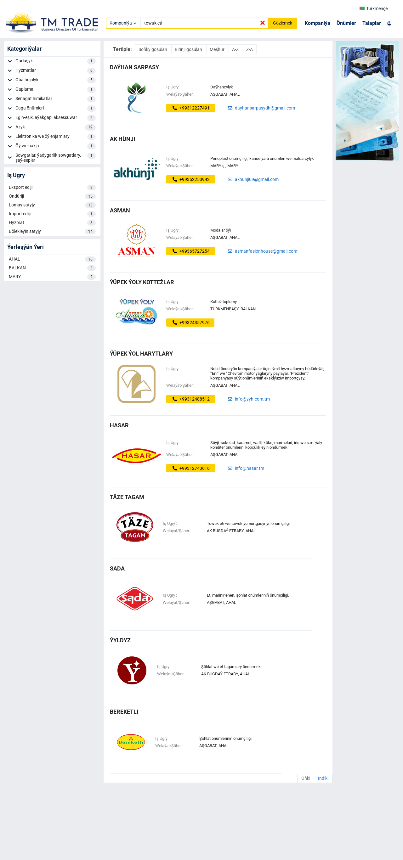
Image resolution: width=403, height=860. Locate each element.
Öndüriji (52, 196)
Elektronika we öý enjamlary (55, 137)
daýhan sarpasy (134, 67)
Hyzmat (52, 223)
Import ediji (52, 214)
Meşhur (217, 49)
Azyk (55, 127)
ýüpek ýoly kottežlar (142, 282)
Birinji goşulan (189, 49)
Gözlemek (282, 22)
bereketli (124, 711)
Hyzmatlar (55, 71)
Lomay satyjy (52, 205)
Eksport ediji (52, 187)
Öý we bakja (55, 146)
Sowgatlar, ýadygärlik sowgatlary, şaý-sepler (55, 158)
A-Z (236, 49)
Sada (117, 568)
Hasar (119, 425)
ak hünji (122, 139)
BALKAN (52, 268)
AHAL (52, 259)
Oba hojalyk (55, 80)
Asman (120, 210)
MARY (52, 277)
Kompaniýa (317, 23)
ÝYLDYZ (120, 640)
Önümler (346, 23)
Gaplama (55, 90)
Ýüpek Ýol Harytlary (141, 353)
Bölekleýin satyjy (52, 231)
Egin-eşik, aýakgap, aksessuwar (55, 118)
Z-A (249, 49)
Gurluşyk (55, 61)
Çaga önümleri (55, 108)
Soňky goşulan (153, 49)
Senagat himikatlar (55, 99)
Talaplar (371, 23)
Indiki (323, 778)
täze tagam (127, 497)
